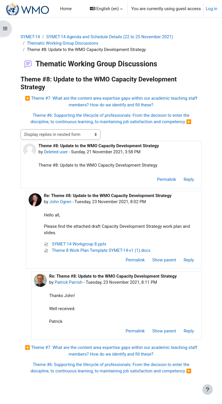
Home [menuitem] (66, 8)
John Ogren (60, 201)
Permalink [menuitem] (166, 179)
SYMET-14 (30, 36)
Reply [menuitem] (189, 179)
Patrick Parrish (68, 282)
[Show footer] (207, 389)
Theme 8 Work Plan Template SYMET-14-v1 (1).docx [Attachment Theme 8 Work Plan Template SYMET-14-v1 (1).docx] (97, 250)
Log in (211, 8)
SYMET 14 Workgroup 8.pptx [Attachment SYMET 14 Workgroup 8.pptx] (75, 244)
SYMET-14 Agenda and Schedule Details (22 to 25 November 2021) (109, 36)
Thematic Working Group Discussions (62, 43)
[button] (106, 8)
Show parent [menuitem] (164, 260)
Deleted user (56, 151)
